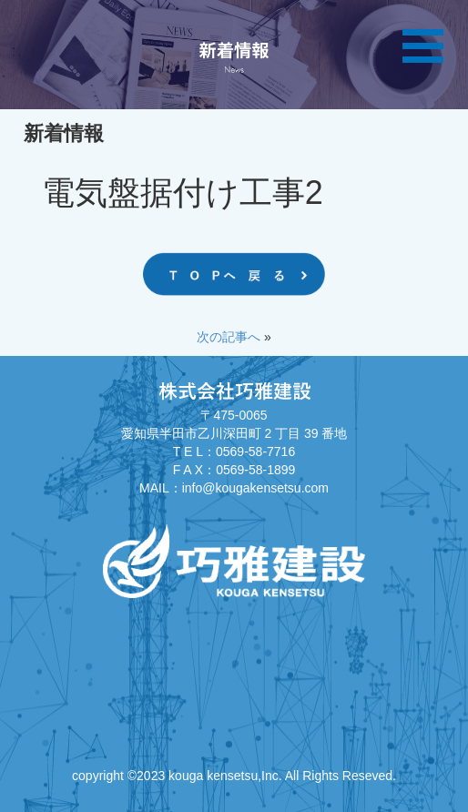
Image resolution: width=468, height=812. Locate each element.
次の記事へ (228, 337)
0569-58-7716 (255, 451)
